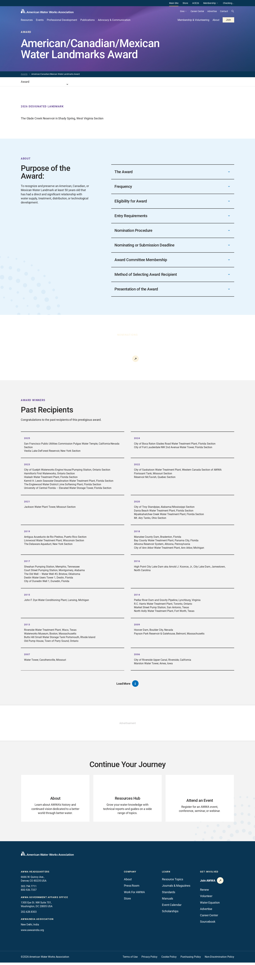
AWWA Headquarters (35, 874)
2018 (137, 531)
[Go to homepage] (47, 856)
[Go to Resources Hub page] (127, 799)
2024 (137, 438)
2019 (27, 531)
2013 (27, 624)
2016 (137, 561)
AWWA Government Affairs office (44, 899)
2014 (137, 594)
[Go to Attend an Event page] (200, 799)
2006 (137, 654)
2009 (137, 624)
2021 (27, 501)
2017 (27, 561)
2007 (27, 654)
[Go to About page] (55, 799)
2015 (27, 594)
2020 (137, 501)
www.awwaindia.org (32, 932)
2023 (27, 464)
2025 (27, 438)
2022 (137, 464)
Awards (24, 74)
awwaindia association (37, 921)
